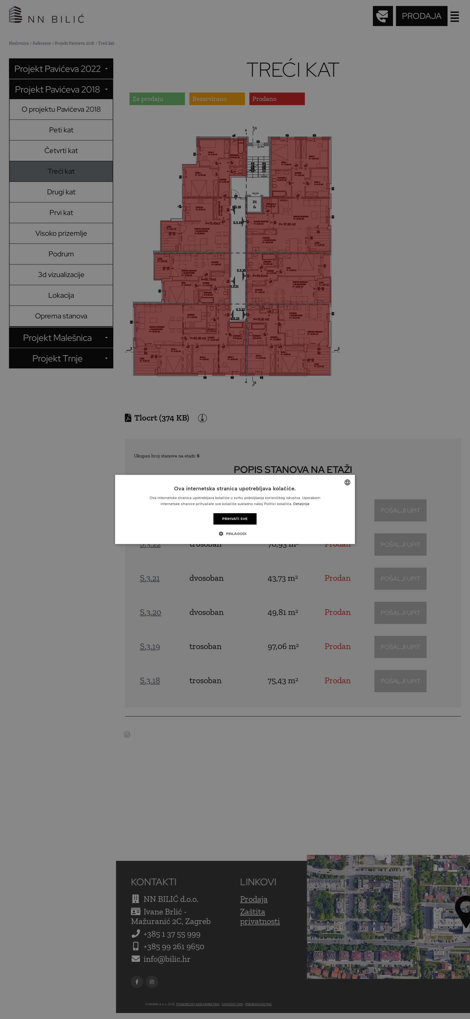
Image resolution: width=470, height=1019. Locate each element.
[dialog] (235, 509)
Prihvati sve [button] (235, 519)
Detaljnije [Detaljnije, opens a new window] (301, 504)
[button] (234, 534)
